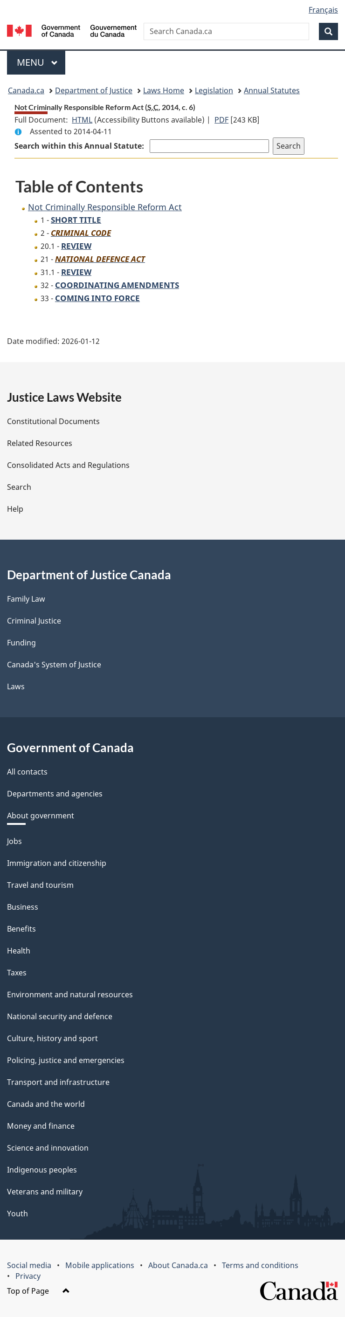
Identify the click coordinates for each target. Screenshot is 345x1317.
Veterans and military (45, 1192)
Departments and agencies (55, 794)
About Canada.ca (178, 1265)
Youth (17, 1213)
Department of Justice (93, 90)
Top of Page (38, 1291)
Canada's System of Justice (54, 664)
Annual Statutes (272, 90)
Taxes (17, 972)
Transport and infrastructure (58, 1082)
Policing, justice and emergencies (65, 1060)
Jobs (14, 841)
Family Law (26, 599)
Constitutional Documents (53, 421)
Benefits (21, 929)
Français (323, 10)
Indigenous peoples (42, 1170)
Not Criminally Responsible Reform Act (105, 207)
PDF (221, 120)
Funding (21, 643)
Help (15, 509)
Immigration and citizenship (56, 863)
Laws (16, 686)
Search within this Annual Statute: (80, 146)
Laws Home (163, 90)
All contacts (27, 772)
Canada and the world (46, 1104)
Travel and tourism (40, 885)
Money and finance (41, 1126)
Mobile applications (99, 1265)
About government (40, 815)
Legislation (214, 90)
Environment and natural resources (70, 994)
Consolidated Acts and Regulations (68, 465)
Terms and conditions (260, 1265)
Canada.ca (26, 90)
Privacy (28, 1276)
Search (19, 487)
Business (22, 907)
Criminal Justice (34, 621)
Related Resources (39, 443)
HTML (82, 120)
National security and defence (59, 1016)
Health (18, 951)
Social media (29, 1265)
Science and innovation (48, 1148)
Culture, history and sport (52, 1038)
